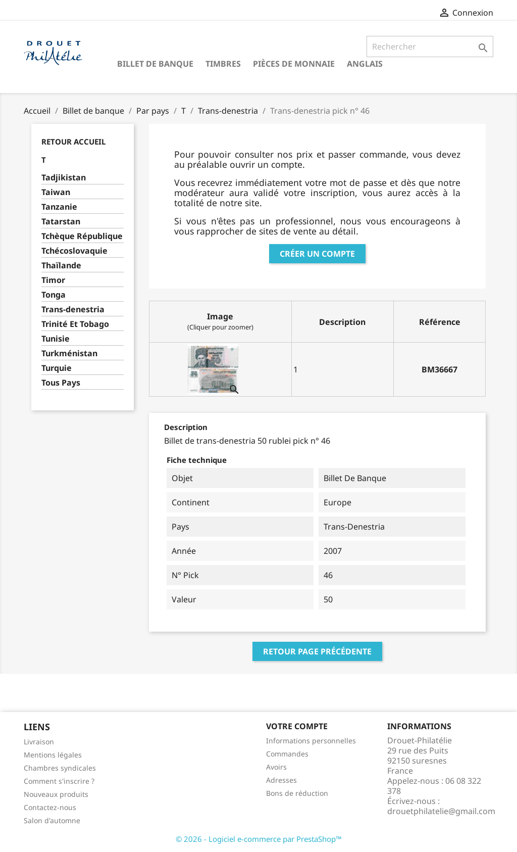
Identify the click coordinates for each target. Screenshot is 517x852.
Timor (53, 280)
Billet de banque (155, 63)
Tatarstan (60, 221)
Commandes (287, 754)
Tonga (53, 295)
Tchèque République (82, 236)
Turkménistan (69, 353)
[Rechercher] (430, 46)
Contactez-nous (50, 807)
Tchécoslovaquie (74, 251)
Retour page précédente (317, 651)
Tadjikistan (63, 177)
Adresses (281, 780)
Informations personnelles (311, 740)
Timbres (223, 63)
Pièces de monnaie (294, 63)
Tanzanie (59, 207)
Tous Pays (60, 382)
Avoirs (276, 767)
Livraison (39, 741)
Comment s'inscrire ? (59, 781)
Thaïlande (61, 265)
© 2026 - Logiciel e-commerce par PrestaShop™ (259, 839)
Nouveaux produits (56, 794)
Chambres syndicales (60, 768)
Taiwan (55, 192)
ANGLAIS (365, 63)
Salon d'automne (52, 820)
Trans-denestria (73, 309)
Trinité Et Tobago (75, 324)
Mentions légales (53, 755)
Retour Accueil (73, 141)
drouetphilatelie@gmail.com (441, 811)
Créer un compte (317, 253)
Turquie (56, 368)
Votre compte (297, 726)
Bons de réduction (297, 793)
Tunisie (55, 339)
